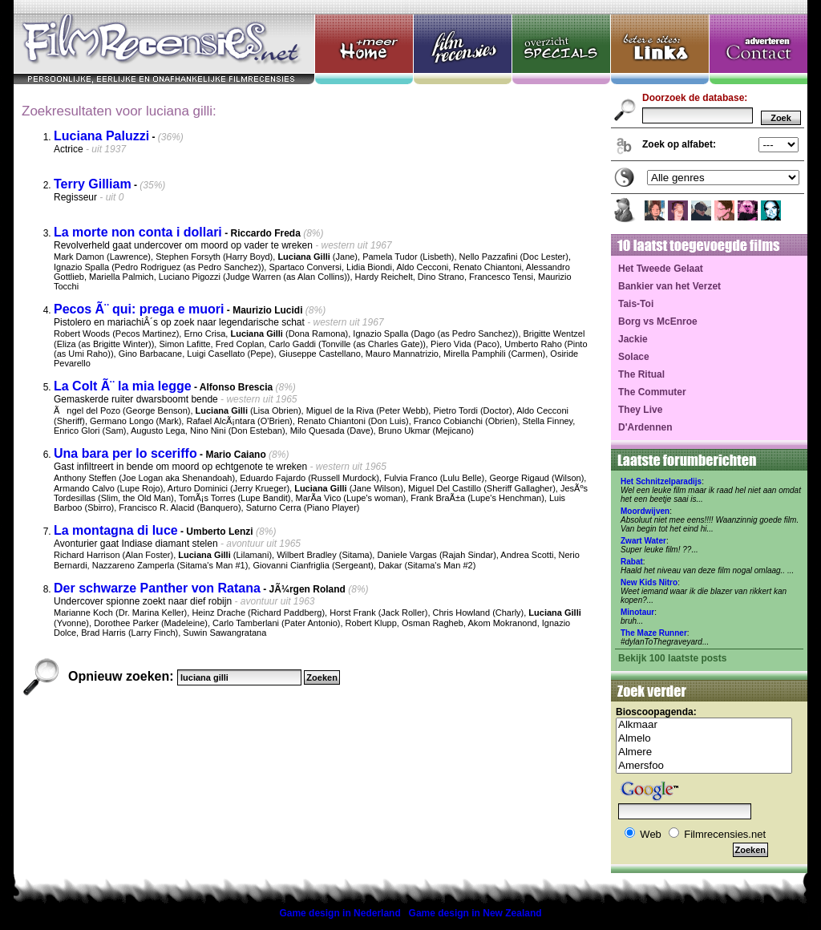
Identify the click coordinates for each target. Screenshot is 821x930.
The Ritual (641, 374)
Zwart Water (643, 540)
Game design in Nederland (339, 913)
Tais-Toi (635, 303)
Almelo (704, 739)
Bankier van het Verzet (669, 286)
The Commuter (652, 392)
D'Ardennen (645, 427)
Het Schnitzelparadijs (661, 481)
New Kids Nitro (649, 582)
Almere (704, 752)
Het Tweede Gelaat (660, 268)
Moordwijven (645, 511)
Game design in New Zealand (475, 913)
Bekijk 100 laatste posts (672, 658)
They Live (640, 409)
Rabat (632, 561)
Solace (633, 356)
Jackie (633, 339)
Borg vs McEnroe (658, 321)
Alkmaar (704, 725)
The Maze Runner (654, 633)
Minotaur (637, 612)
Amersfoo (704, 766)
